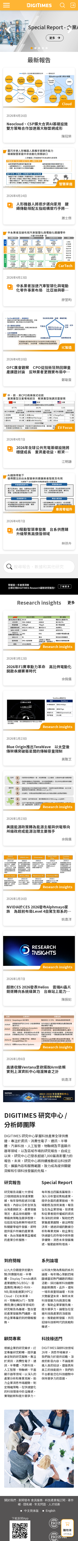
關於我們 (10, 1500)
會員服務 (37, 1500)
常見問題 (40, 1504)
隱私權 (27, 1504)
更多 (54, 38)
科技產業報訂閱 (55, 1500)
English (50, 1510)
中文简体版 (31, 1510)
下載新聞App (20, 1518)
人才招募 (54, 1504)
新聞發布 (24, 1500)
